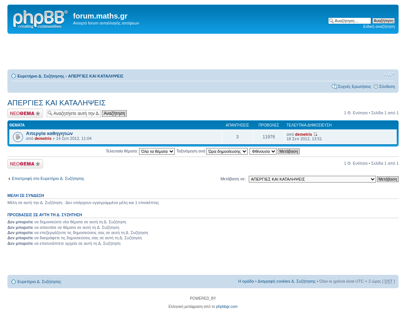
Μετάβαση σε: (233, 179)
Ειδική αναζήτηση (379, 26)
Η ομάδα (246, 281)
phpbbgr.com (227, 307)
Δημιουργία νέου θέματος (25, 113)
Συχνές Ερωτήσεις (354, 86)
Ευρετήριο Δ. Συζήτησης (41, 76)
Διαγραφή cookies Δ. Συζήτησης (287, 281)
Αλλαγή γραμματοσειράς (389, 74)
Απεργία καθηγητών (49, 133)
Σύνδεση (387, 86)
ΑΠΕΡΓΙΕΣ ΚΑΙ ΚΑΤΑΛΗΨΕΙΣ (95, 76)
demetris (43, 138)
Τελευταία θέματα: (140, 151)
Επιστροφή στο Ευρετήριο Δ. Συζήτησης (48, 178)
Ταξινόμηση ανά (212, 151)
